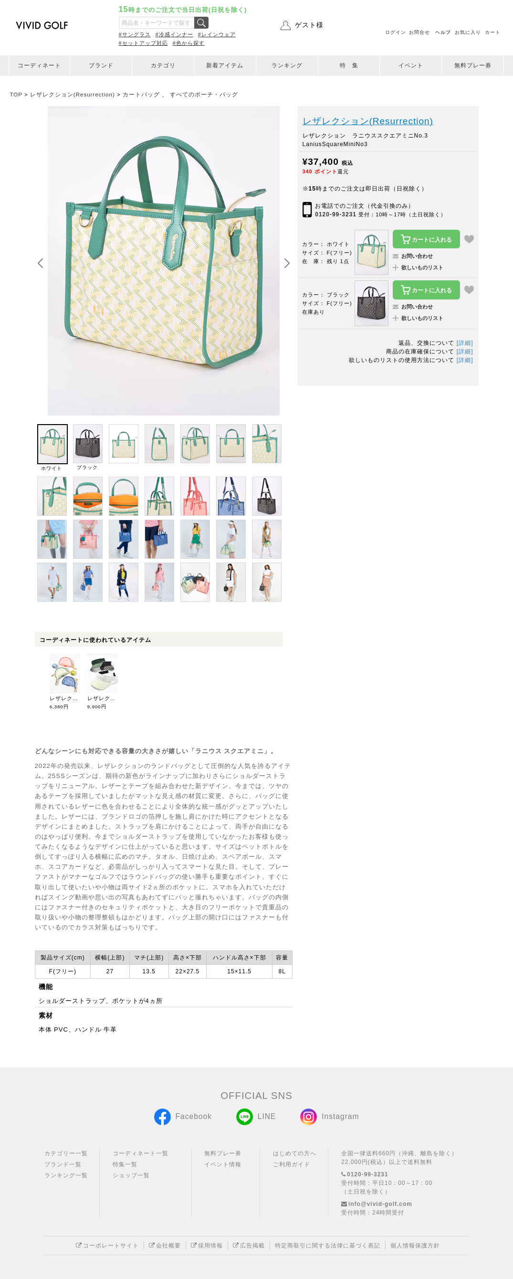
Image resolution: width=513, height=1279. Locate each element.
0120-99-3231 (335, 214)
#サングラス (135, 34)
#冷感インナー (174, 34)
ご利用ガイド (291, 1164)
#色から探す (189, 43)
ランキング (287, 65)
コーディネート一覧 (140, 1153)
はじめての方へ (294, 1153)
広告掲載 (249, 1245)
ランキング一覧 (66, 1175)
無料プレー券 (473, 65)
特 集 (349, 65)
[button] (287, 263)
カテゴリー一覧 (66, 1153)
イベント (410, 65)
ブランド (101, 65)
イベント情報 (222, 1164)
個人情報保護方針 (415, 1245)
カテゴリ (163, 65)
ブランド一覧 (63, 1164)
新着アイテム (224, 65)
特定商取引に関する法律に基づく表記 (327, 1245)
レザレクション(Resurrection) (368, 121)
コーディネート (39, 65)
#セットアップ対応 (143, 43)
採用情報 (207, 1245)
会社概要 (165, 1245)
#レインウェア (217, 34)
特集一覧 (125, 1164)
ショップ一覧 (131, 1175)
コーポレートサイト (107, 1245)
